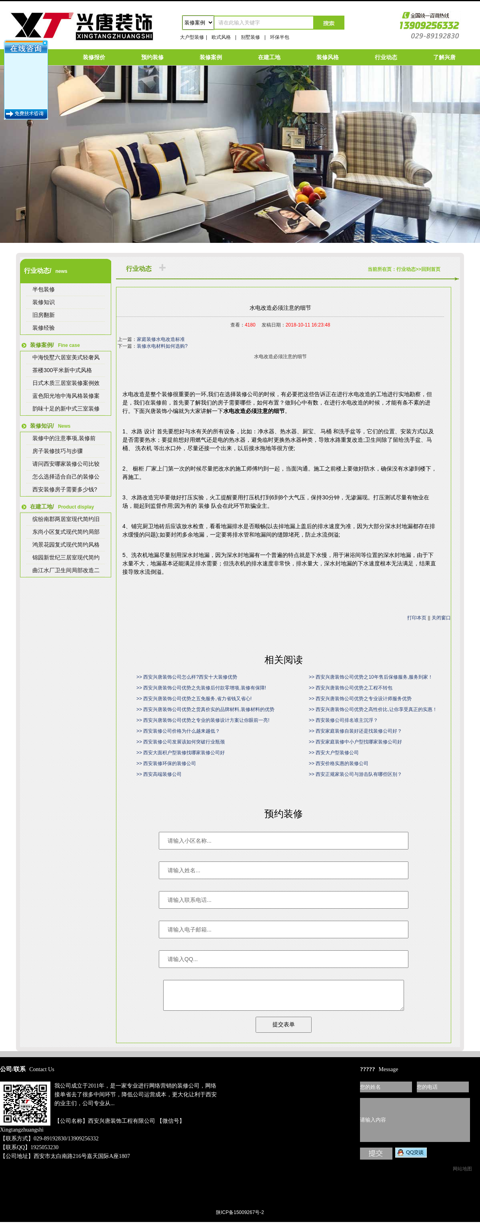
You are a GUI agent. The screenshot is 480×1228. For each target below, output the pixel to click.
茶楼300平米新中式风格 (62, 370)
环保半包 (279, 37)
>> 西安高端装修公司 (159, 774)
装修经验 (43, 328)
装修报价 (94, 57)
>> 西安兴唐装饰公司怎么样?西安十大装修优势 (186, 677)
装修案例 (211, 57)
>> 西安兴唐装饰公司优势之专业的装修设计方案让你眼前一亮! (203, 720)
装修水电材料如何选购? (162, 346)
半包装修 (43, 289)
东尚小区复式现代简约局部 (66, 532)
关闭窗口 (441, 618)
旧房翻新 (43, 315)
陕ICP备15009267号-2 (240, 1218)
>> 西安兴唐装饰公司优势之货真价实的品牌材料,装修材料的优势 (205, 709)
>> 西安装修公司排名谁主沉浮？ (343, 720)
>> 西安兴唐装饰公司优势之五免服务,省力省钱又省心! (194, 698)
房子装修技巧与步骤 (57, 451)
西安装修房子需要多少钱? (64, 489)
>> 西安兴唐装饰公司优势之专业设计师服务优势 (360, 698)
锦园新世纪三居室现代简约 (66, 557)
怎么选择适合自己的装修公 (66, 476)
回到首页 (430, 269)
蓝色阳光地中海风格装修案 (66, 396)
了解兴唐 (444, 57)
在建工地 (269, 57)
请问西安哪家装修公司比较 (66, 464)
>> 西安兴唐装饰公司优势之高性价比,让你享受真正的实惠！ (373, 709)
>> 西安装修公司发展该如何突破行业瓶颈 (180, 742)
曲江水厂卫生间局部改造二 (66, 570)
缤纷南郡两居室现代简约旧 (66, 519)
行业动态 (386, 57)
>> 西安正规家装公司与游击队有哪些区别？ (355, 774)
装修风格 (327, 57)
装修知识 (43, 302)
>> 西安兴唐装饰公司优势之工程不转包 (350, 688)
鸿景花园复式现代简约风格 (66, 544)
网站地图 (462, 1175)
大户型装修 (192, 37)
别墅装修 (250, 37)
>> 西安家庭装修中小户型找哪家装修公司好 (355, 742)
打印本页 (416, 618)
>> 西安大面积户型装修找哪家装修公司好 (180, 752)
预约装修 (152, 57)
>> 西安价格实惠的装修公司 (338, 763)
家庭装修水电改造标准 (161, 339)
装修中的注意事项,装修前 (64, 438)
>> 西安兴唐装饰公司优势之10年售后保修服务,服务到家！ (371, 677)
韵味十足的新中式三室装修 (66, 408)
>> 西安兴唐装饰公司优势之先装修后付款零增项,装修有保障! (201, 688)
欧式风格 (221, 37)
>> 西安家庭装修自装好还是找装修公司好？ (355, 731)
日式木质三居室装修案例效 (66, 383)
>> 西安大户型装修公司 (334, 752)
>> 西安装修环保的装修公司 (166, 763)
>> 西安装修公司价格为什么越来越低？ (178, 731)
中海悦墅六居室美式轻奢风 (66, 357)
